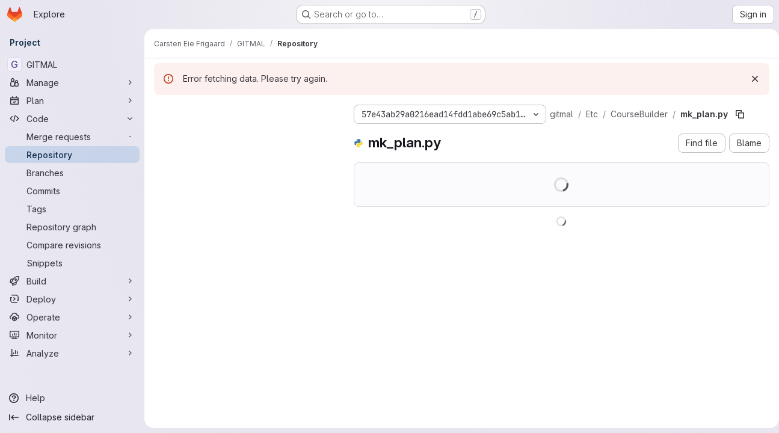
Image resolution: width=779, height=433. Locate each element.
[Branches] (72, 172)
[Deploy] (72, 298)
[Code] (72, 118)
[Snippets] (72, 262)
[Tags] (72, 208)
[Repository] (72, 154)
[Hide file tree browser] (163, 111)
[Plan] (72, 100)
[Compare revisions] (72, 244)
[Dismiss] (750, 79)
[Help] (72, 398)
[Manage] (72, 82)
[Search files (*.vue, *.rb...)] (244, 136)
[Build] (72, 280)
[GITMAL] (72, 64)
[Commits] (72, 190)
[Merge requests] (72, 136)
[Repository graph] (72, 226)
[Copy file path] (740, 114)
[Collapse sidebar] (72, 417)
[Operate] (72, 317)
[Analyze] (72, 353)
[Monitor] (72, 335)
